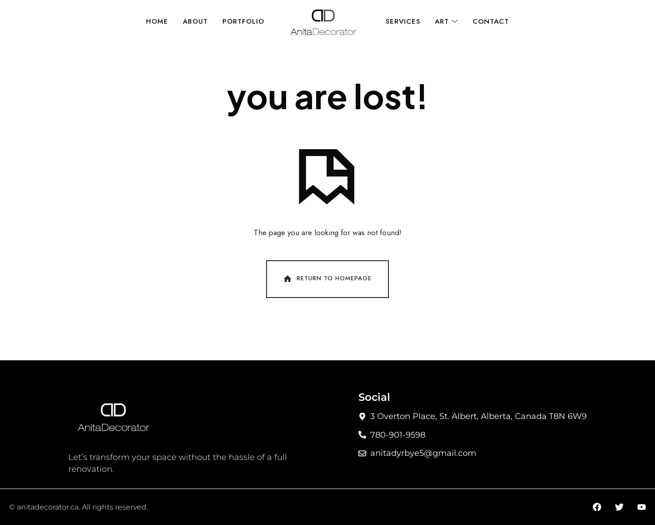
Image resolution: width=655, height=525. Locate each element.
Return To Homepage (327, 279)
